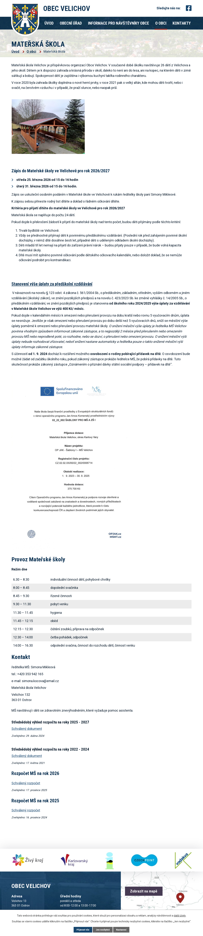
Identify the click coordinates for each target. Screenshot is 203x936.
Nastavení (122, 929)
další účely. (180, 915)
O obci (160, 23)
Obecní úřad (71, 23)
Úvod (49, 23)
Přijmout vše (82, 929)
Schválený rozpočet (25, 783)
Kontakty (182, 23)
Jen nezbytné (102, 929)
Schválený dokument (26, 756)
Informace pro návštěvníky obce (118, 23)
